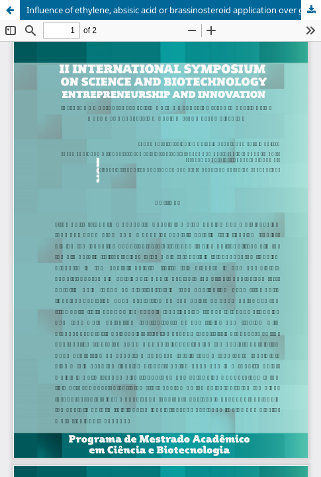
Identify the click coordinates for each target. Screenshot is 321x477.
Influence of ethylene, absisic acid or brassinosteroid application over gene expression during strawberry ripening (173, 10)
